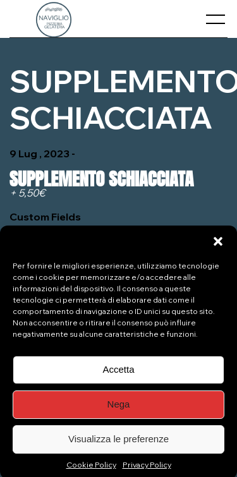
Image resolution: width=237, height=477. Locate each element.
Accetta (118, 372)
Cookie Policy (91, 468)
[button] (218, 244)
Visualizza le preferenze (118, 442)
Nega (118, 407)
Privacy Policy (147, 468)
